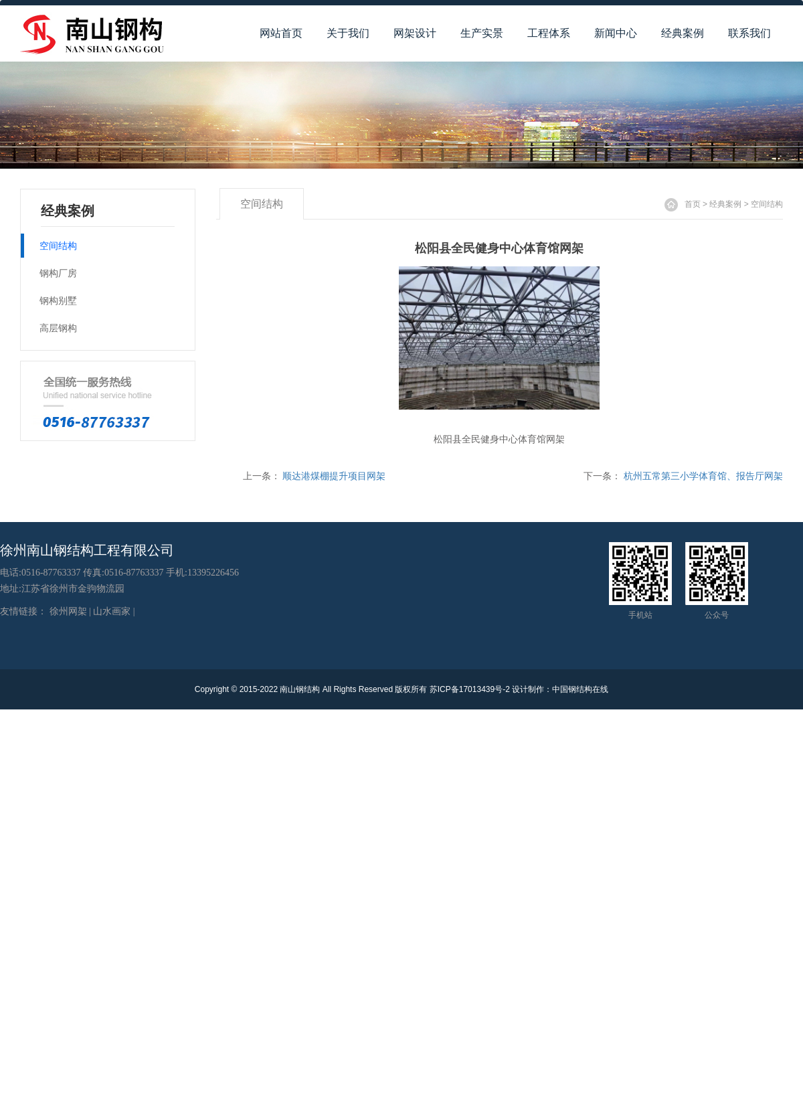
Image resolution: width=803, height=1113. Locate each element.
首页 (693, 204)
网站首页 (281, 33)
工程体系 (548, 33)
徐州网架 (68, 611)
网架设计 (414, 33)
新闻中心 (615, 33)
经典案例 (682, 33)
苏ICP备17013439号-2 (470, 689)
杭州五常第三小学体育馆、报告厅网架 (703, 475)
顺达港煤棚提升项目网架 (333, 475)
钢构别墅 (58, 300)
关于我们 (348, 33)
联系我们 (749, 33)
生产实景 (481, 33)
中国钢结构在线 (580, 689)
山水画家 (111, 611)
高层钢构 (58, 328)
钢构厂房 (58, 273)
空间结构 (767, 204)
